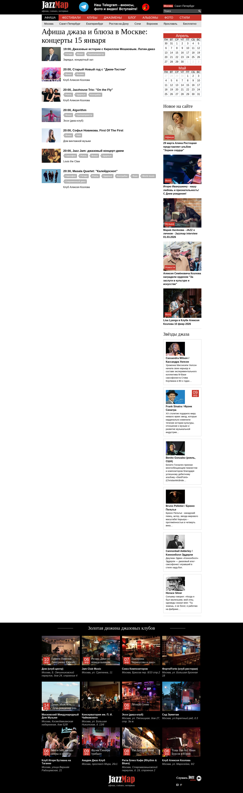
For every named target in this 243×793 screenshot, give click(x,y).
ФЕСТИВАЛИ (71, 17)
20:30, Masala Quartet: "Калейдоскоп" (90, 171)
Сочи (138, 23)
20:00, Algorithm (75, 110)
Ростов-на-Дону (119, 23)
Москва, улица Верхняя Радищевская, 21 (55, 769)
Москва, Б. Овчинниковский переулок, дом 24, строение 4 (59, 674)
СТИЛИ (185, 17)
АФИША (50, 17)
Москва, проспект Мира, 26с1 (100, 764)
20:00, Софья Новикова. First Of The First (93, 130)
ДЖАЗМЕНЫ (113, 17)
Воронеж (152, 23)
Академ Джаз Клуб (93, 760)
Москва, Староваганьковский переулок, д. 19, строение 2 (140, 769)
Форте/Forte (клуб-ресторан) (180, 668)
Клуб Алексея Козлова (176, 760)
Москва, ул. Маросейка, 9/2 (178, 764)
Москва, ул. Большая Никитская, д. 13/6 (94, 723)
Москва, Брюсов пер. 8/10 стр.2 (141, 672)
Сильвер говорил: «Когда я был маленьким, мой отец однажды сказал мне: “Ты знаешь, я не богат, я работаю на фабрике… (182, 602)
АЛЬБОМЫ (150, 17)
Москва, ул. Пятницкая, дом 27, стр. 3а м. (141, 720)
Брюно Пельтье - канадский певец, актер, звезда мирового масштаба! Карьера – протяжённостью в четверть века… (182, 519)
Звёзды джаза (176, 334)
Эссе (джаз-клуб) (132, 714)
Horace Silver (174, 593)
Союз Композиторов (135, 668)
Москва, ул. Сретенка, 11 (97, 672)
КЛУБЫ (92, 17)
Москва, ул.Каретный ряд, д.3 (180, 718)
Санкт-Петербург (184, 6)
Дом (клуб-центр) (52, 668)
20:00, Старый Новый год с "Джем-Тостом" (94, 69)
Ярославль (170, 23)
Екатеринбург (94, 23)
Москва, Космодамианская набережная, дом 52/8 (57, 723)
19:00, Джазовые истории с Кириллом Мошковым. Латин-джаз (109, 49)
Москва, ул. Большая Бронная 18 (180, 674)
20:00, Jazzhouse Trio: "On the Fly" (88, 89)
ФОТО (168, 17)
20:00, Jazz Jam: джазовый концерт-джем (93, 150)
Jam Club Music (91, 668)
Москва (168, 6)
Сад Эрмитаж (170, 714)
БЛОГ (132, 17)
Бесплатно (189, 23)
